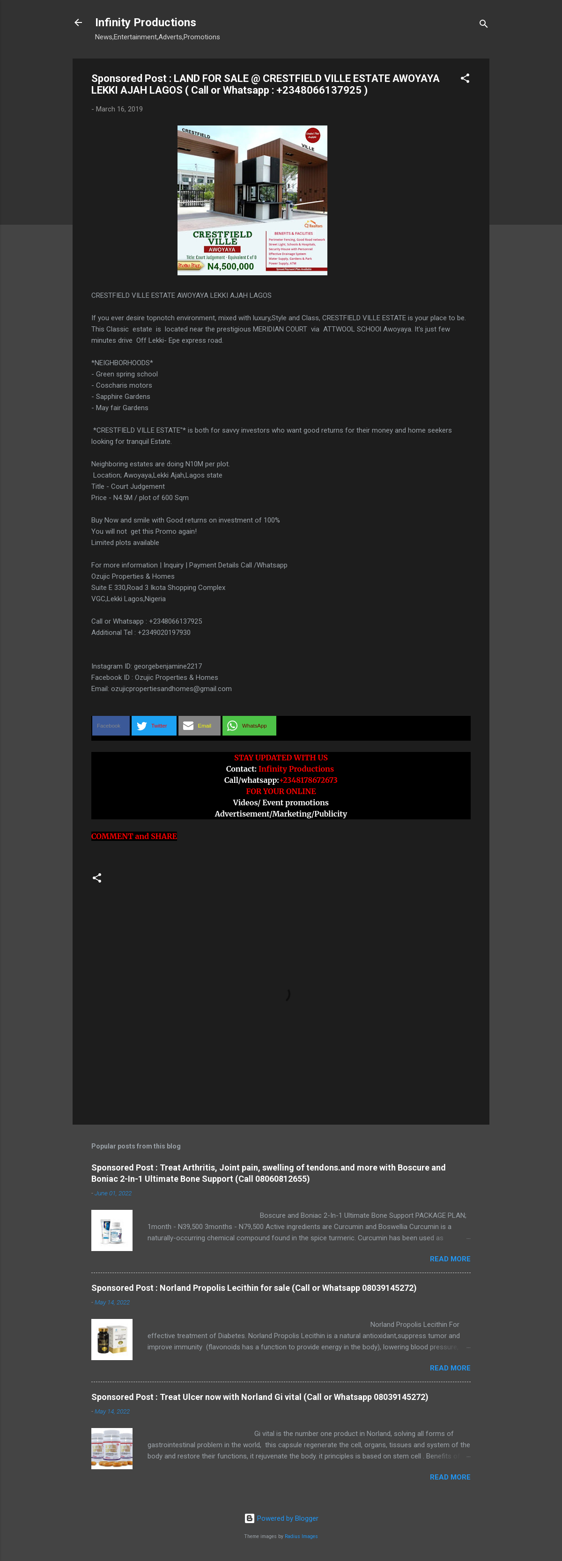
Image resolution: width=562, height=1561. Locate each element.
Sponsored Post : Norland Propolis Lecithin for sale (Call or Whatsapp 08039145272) (254, 1288)
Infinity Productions (145, 22)
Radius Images (301, 1536)
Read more (450, 1259)
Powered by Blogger (281, 1518)
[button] (465, 80)
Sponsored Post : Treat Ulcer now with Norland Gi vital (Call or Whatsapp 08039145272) (260, 1397)
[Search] (483, 25)
